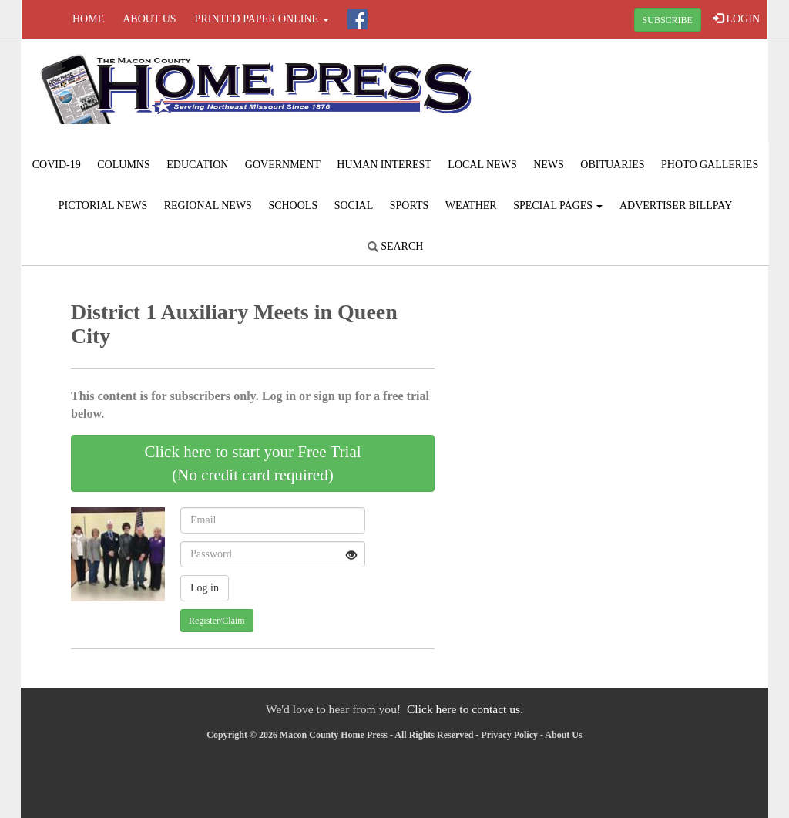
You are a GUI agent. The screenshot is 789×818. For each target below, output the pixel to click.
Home (88, 19)
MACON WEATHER (642, 96)
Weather (471, 205)
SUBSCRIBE (668, 20)
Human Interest (384, 164)
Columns (123, 164)
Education (197, 164)
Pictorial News (103, 205)
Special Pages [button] (558, 205)
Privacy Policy (509, 734)
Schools (292, 205)
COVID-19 (56, 164)
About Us (149, 19)
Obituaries (612, 164)
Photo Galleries (709, 164)
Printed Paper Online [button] (262, 19)
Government (283, 164)
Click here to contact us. (465, 708)
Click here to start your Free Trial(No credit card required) (252, 463)
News (548, 164)
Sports (409, 205)
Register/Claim (217, 620)
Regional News (208, 205)
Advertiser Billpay (675, 205)
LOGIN (736, 18)
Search (396, 246)
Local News (482, 164)
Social (354, 205)
